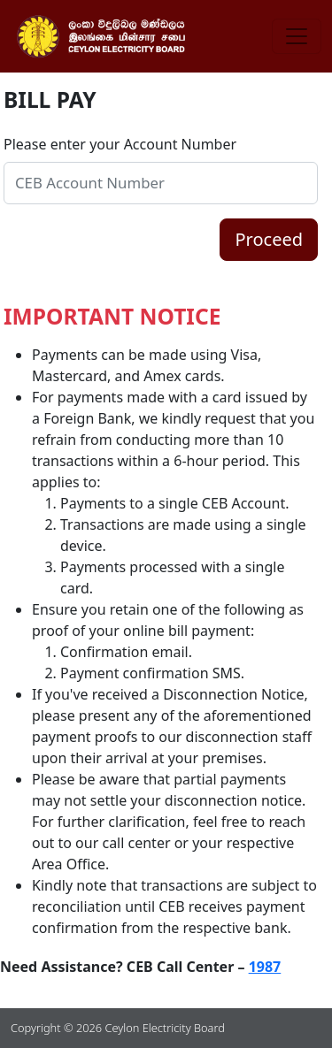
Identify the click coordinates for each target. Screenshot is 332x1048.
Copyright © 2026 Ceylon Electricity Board (118, 1028)
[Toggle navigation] (296, 36)
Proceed (269, 239)
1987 (265, 966)
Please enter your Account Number (120, 144)
